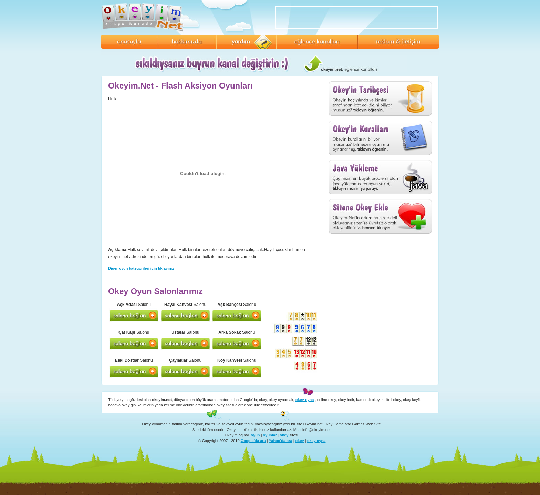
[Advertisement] (380, 281)
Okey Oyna (144, 17)
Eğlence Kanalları (317, 42)
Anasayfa (129, 42)
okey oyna (316, 441)
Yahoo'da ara (280, 441)
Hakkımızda (186, 42)
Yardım (246, 42)
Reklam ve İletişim (398, 42)
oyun (255, 435)
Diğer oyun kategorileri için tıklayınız (141, 268)
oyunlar (270, 435)
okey (284, 435)
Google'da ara (253, 441)
